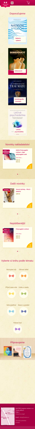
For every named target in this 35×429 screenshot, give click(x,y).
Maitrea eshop (5, 4)
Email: (17, 417)
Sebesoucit (18, 71)
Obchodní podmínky (20, 420)
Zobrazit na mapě (20, 414)
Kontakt (17, 422)
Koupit (29, 167)
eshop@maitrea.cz (24, 417)
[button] (17, 174)
